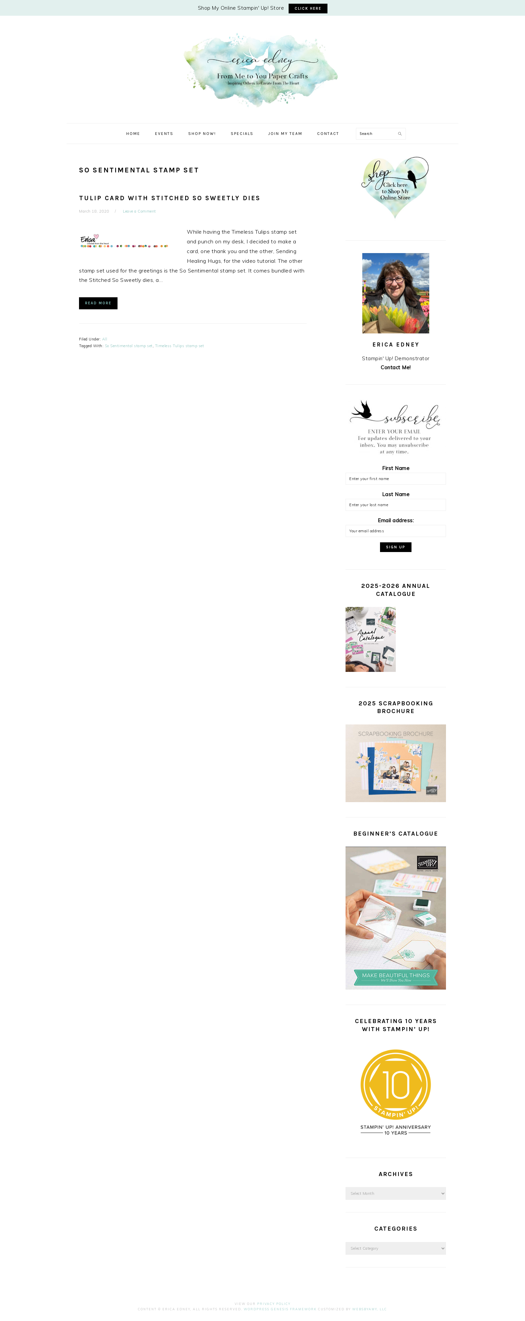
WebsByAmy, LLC (369, 1309)
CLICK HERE (308, 8)
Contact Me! (396, 367)
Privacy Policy (274, 1304)
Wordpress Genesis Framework (280, 1309)
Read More (98, 303)
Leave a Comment (139, 211)
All (104, 339)
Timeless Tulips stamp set (179, 345)
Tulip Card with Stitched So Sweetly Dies (169, 198)
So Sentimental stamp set (129, 345)
